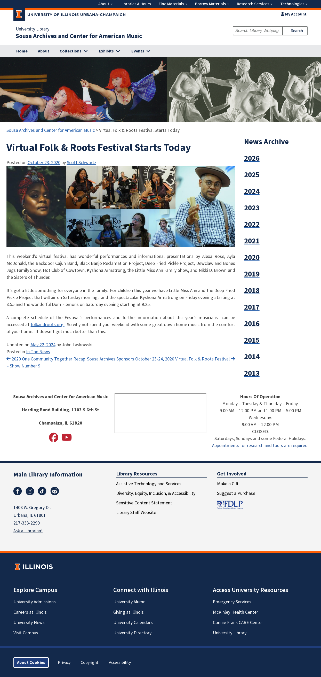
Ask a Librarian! (28, 531)
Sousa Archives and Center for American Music (79, 36)
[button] (280, 158)
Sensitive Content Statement (144, 503)
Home (22, 51)
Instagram (30, 491)
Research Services (254, 4)
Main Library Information (48, 474)
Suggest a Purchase (236, 493)
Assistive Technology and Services (148, 484)
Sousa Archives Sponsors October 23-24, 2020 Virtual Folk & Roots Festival (158, 359)
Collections (71, 51)
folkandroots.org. (48, 324)
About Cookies (31, 662)
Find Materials (173, 4)
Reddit (54, 491)
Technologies (294, 4)
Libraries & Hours (136, 4)
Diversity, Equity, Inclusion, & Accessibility (155, 493)
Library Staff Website (136, 512)
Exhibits (106, 51)
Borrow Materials (212, 4)
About (105, 4)
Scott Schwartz (81, 162)
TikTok (42, 491)
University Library (32, 29)
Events (137, 51)
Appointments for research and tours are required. (260, 445)
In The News (38, 352)
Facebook (17, 491)
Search (297, 31)
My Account (294, 14)
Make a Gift (227, 484)
